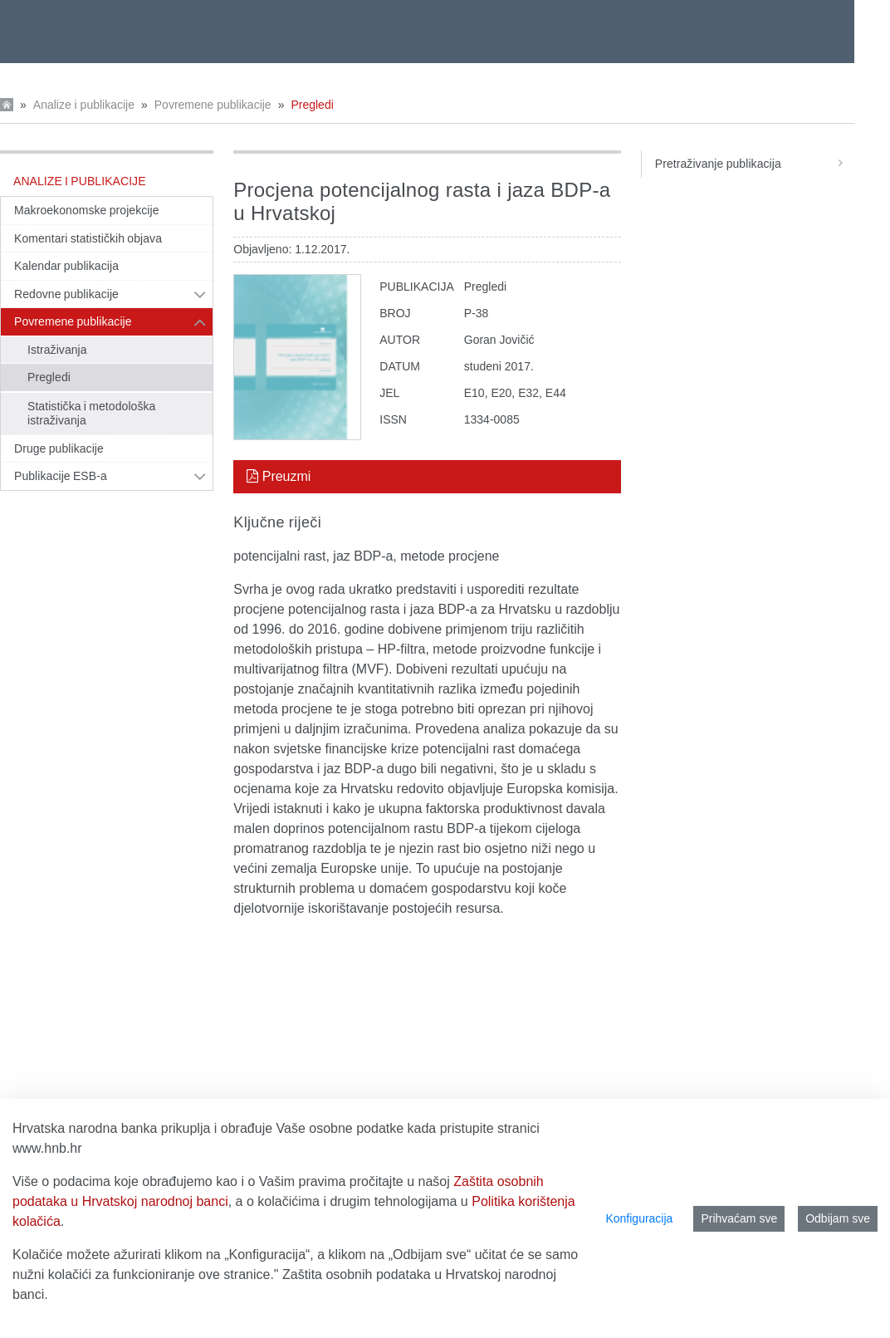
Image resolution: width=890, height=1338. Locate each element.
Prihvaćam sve (739, 1218)
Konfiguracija (638, 1218)
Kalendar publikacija (66, 265)
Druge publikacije (59, 448)
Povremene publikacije (212, 104)
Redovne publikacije (66, 294)
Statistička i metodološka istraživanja (91, 413)
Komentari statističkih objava (88, 238)
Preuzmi (279, 476)
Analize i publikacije (83, 104)
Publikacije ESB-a (60, 476)
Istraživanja (57, 349)
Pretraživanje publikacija (754, 163)
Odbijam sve (837, 1218)
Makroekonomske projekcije (86, 210)
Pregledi (312, 104)
